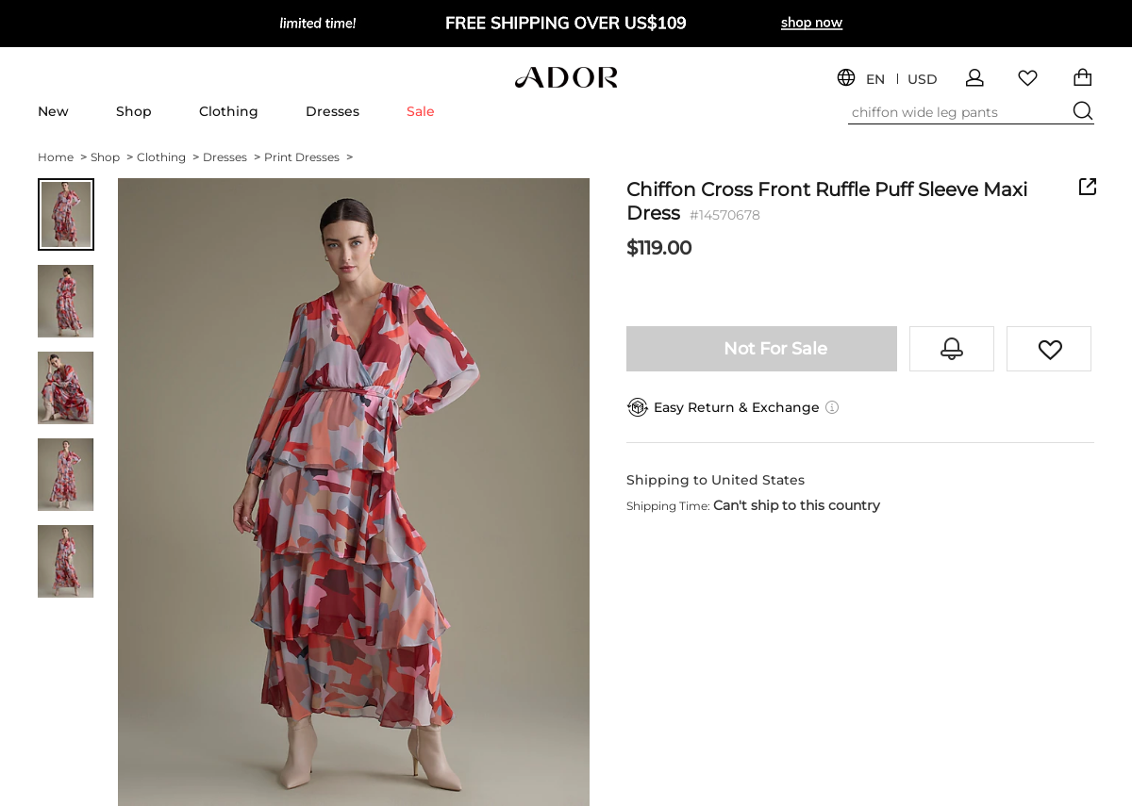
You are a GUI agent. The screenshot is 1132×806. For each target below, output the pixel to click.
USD (922, 80)
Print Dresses (308, 157)
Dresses (332, 111)
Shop (134, 111)
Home (62, 157)
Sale (421, 111)
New (53, 111)
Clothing (228, 111)
